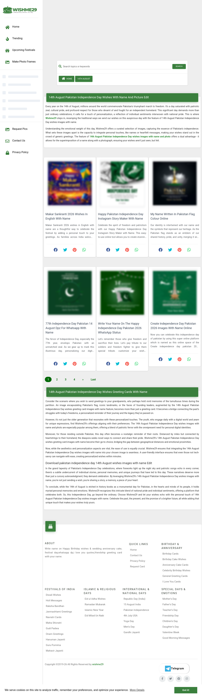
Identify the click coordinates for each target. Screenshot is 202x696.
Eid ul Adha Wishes (95, 598)
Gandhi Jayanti (132, 632)
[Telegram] (174, 669)
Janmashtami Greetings (59, 611)
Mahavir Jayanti (54, 650)
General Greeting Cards (175, 576)
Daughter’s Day (171, 626)
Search (179, 66)
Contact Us (136, 555)
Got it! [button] (185, 690)
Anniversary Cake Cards (175, 564)
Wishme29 (51, 118)
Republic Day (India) (134, 598)
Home (66, 78)
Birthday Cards (170, 553)
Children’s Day (170, 621)
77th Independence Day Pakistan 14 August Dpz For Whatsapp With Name (69, 328)
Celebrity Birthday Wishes (176, 570)
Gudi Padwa (52, 628)
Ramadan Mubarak (95, 604)
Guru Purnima (53, 645)
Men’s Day (129, 626)
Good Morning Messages (176, 637)
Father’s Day (169, 604)
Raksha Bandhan (55, 606)
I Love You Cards (171, 581)
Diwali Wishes (53, 594)
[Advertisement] (122, 31)
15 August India (132, 604)
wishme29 (97, 664)
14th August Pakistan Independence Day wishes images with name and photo (130, 136)
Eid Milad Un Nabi (94, 615)
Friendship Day (171, 615)
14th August (83, 79)
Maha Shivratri (54, 622)
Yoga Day (129, 621)
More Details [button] (137, 690)
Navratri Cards (53, 617)
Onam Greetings (55, 633)
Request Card (137, 566)
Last (93, 379)
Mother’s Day (170, 598)
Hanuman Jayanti (55, 639)
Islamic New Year (94, 610)
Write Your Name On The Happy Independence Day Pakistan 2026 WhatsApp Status (120, 328)
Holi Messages (54, 600)
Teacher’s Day (170, 610)
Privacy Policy (137, 560)
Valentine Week (171, 632)
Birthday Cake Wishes (174, 559)
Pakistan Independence (136, 610)
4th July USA (131, 615)
